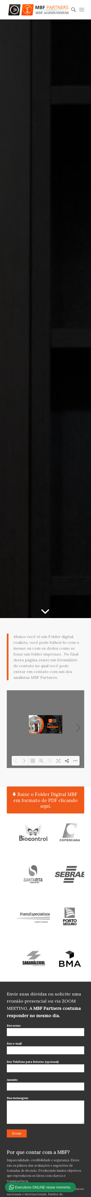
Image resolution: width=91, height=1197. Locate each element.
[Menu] (81, 10)
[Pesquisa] (71, 9)
